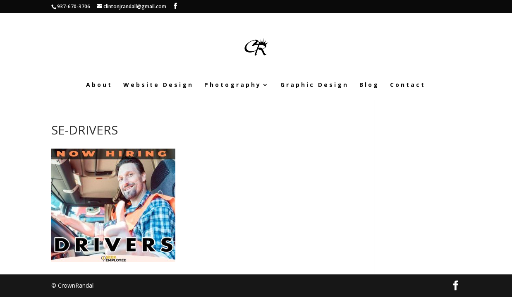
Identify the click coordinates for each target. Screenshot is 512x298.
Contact (408, 85)
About (99, 85)
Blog (369, 85)
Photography (232, 85)
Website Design (158, 85)
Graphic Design (314, 85)
